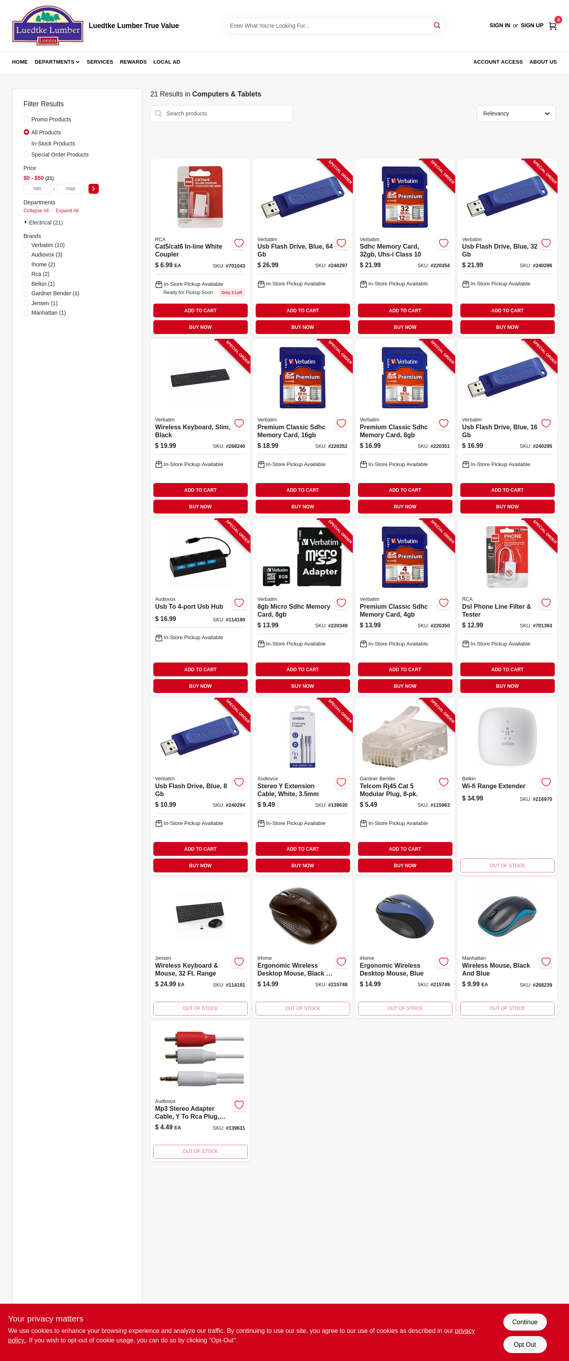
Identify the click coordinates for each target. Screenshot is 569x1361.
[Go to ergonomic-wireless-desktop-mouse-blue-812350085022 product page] (405, 948)
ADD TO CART (200, 310)
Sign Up (532, 25)
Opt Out (525, 1344)
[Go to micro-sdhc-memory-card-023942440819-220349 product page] (302, 607)
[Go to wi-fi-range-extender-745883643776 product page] (507, 786)
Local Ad (166, 62)
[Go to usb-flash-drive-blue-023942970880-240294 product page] (200, 786)
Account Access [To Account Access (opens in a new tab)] (498, 62)
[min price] (37, 189)
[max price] (71, 189)
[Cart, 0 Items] (553, 25)
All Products (46, 132)
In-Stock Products (53, 143)
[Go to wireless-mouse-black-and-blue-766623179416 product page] (507, 948)
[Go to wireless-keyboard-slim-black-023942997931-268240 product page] (200, 428)
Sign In (500, 25)
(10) (48, 245)
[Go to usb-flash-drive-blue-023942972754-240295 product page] (507, 428)
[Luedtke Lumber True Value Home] (47, 26)
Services (100, 62)
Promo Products (51, 119)
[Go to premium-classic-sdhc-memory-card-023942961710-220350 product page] (405, 607)
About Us (543, 62)
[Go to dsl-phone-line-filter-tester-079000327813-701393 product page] (507, 607)
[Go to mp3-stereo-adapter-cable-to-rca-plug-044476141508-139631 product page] (200, 1091)
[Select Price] (94, 189)
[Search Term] (334, 26)
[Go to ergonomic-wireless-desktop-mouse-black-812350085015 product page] (302, 948)
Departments (54, 62)
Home (20, 62)
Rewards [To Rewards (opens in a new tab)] (133, 62)
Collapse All (36, 210)
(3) (47, 254)
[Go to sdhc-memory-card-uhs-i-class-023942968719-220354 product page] (405, 248)
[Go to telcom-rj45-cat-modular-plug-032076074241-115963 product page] (405, 786)
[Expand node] (26, 222)
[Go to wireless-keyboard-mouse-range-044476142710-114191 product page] (200, 948)
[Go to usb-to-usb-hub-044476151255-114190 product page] (200, 607)
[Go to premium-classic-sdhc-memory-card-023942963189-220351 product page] (405, 428)
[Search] (437, 25)
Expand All (67, 210)
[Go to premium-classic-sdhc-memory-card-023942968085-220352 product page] (302, 428)
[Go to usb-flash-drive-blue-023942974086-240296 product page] (507, 248)
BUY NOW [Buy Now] (200, 327)
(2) (43, 264)
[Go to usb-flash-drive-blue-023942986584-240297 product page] (302, 248)
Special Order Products (60, 155)
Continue (524, 1322)
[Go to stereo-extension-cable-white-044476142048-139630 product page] (302, 786)
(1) (43, 284)
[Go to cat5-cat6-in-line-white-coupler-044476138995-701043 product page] (200, 248)
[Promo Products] (26, 119)
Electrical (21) (46, 222)
